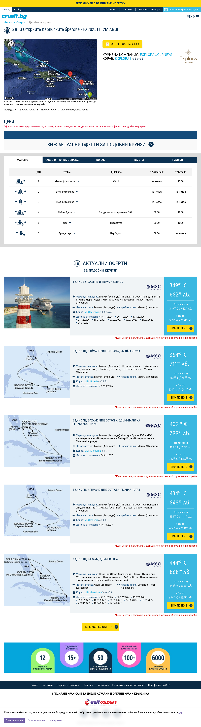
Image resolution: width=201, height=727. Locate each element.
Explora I (123, 59)
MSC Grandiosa (99, 592)
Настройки (56, 720)
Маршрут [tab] (23, 159)
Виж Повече (179, 328)
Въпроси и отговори (149, 9)
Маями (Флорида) (65, 181)
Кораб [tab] (100, 159)
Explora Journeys (156, 55)
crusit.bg (6, 9)
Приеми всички (14, 720)
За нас (113, 9)
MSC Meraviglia (98, 312)
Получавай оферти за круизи (183, 9)
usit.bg (17, 9)
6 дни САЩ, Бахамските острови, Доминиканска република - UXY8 (106, 422)
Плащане (88, 685)
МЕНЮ (191, 16)
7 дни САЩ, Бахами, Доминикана (95, 559)
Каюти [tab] (139, 159)
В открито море (65, 191)
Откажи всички (36, 720)
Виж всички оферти (98, 627)
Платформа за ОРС (159, 685)
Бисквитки (103, 685)
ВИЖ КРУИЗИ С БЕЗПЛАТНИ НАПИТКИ (100, 3)
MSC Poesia (96, 381)
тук (180, 712)
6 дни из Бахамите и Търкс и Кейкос (98, 281)
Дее (65, 222)
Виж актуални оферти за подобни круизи (100, 144)
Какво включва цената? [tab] (62, 159)
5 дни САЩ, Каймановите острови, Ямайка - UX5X (106, 351)
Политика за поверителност (128, 685)
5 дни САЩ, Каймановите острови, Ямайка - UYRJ (106, 489)
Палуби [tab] (177, 159)
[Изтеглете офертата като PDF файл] (123, 44)
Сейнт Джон (65, 212)
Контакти (127, 9)
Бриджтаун (65, 233)
